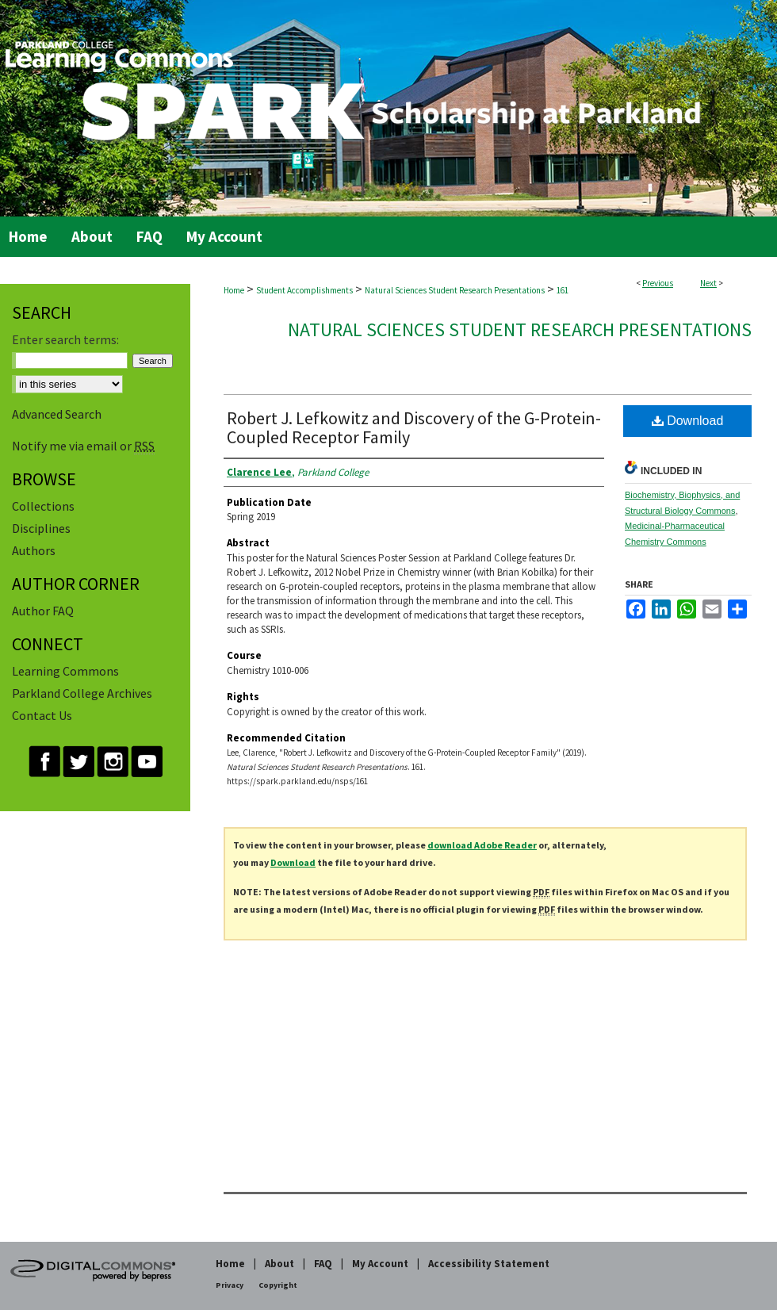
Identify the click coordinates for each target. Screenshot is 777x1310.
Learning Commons (65, 671)
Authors (34, 550)
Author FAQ (43, 611)
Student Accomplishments (304, 290)
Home (234, 290)
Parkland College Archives (82, 693)
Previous (657, 283)
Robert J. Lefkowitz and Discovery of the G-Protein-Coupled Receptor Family (414, 427)
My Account (380, 1263)
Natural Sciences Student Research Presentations (455, 290)
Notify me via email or (83, 446)
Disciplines (41, 528)
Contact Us (42, 715)
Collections (43, 506)
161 (562, 290)
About (279, 1263)
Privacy (229, 1285)
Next (708, 283)
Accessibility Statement (488, 1263)
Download (688, 420)
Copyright (277, 1285)
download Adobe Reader (482, 845)
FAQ (323, 1263)
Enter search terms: (65, 339)
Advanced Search (56, 414)
